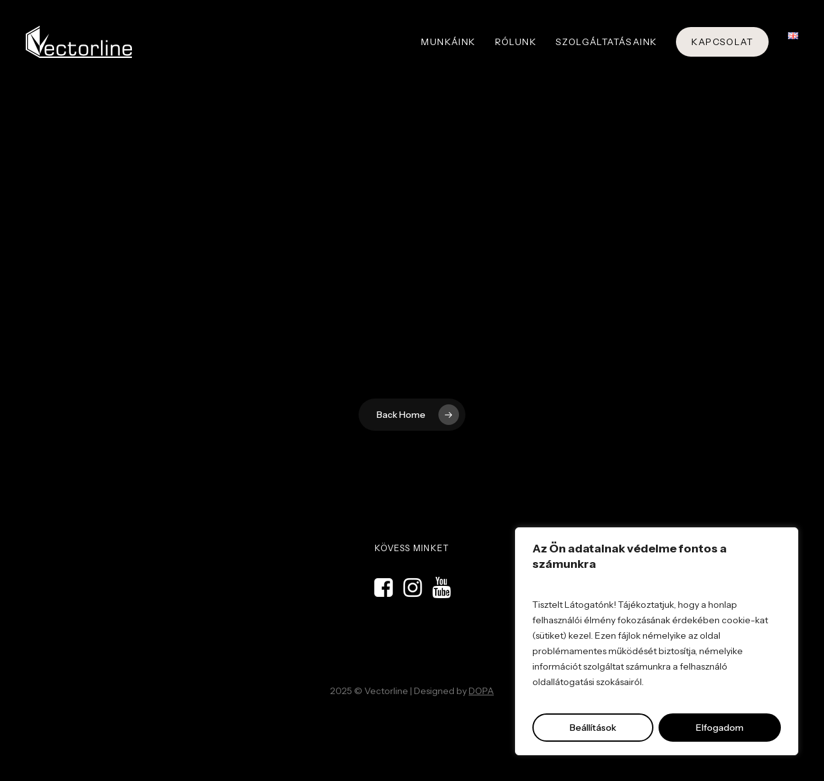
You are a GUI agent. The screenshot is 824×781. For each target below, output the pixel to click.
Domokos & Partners (359, 720)
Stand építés (514, 720)
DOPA (481, 691)
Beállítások (593, 727)
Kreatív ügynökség (418, 720)
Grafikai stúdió (471, 720)
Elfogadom (720, 727)
